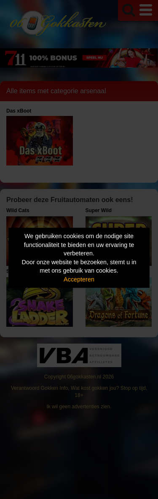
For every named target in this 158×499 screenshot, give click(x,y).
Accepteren (79, 279)
